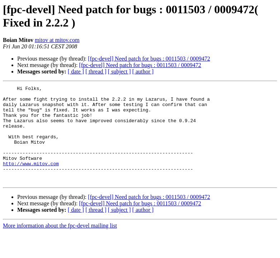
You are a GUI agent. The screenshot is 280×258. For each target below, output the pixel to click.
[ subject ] (119, 71)
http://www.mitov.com (31, 179)
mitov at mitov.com (57, 40)
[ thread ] (95, 71)
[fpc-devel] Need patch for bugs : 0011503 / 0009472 (149, 59)
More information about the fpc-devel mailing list (60, 245)
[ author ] (143, 71)
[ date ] (76, 71)
